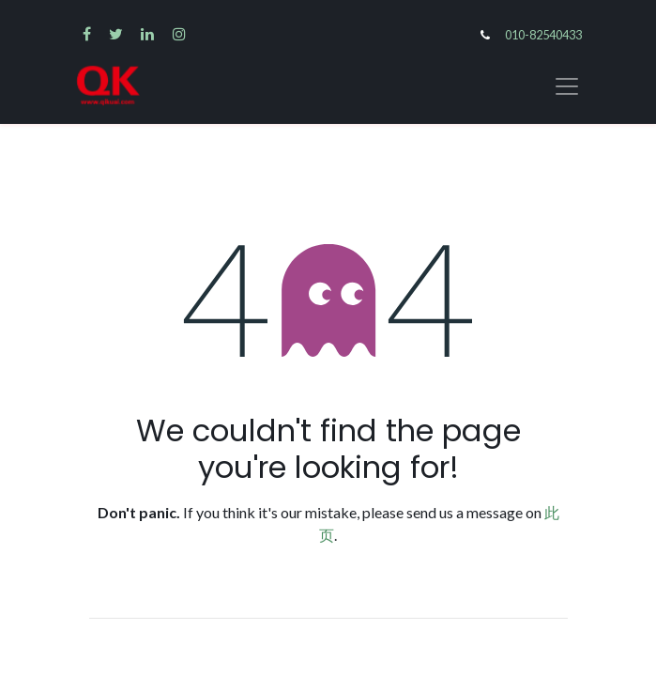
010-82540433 (543, 34)
